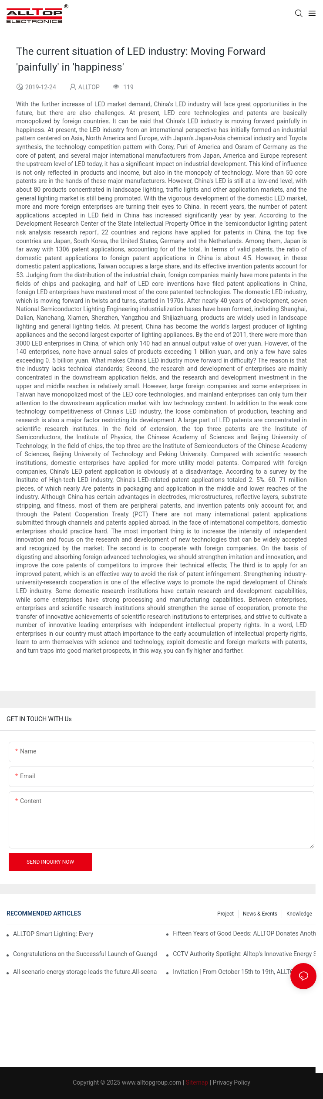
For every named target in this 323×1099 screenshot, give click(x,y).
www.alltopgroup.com (151, 1082)
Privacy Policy (231, 1082)
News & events (260, 914)
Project (225, 914)
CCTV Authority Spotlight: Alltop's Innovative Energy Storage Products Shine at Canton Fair (244, 953)
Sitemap (197, 1082)
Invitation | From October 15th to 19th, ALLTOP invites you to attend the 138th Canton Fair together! (244, 971)
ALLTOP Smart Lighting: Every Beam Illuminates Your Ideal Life (53, 933)
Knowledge (299, 914)
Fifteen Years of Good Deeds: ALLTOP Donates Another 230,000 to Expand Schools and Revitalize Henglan (244, 933)
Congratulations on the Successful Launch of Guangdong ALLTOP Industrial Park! (85, 953)
